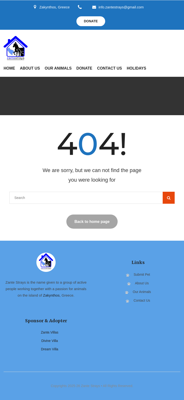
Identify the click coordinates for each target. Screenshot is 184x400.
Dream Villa (49, 349)
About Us (30, 68)
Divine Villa (49, 341)
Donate (91, 21)
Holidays (136, 68)
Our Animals (58, 68)
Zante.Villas (49, 332)
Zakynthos (51, 295)
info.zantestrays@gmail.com (118, 7)
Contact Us (109, 68)
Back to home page (92, 222)
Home (9, 68)
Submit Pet (142, 274)
